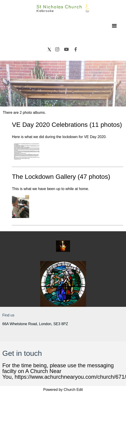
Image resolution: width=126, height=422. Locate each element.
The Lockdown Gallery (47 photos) (61, 176)
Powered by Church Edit (63, 390)
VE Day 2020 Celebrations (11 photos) (67, 124)
